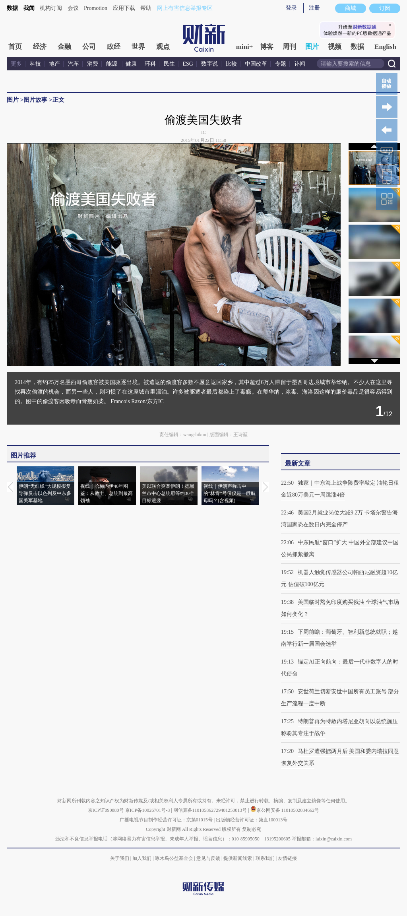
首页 (15, 46)
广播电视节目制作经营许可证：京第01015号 (166, 820)
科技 (35, 64)
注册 (314, 8)
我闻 (29, 8)
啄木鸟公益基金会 (174, 858)
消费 (92, 64)
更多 (16, 64)
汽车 (73, 64)
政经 (113, 46)
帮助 (145, 8)
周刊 (289, 46)
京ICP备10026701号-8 (148, 810)
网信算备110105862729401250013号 (210, 810)
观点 (163, 46)
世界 (138, 46)
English (385, 46)
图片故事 (35, 100)
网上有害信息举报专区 (185, 8)
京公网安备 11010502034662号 (285, 810)
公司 (89, 46)
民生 (169, 64)
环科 (150, 64)
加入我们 (141, 858)
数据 (12, 8)
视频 (334, 46)
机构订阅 (51, 8)
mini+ (244, 46)
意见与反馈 (208, 858)
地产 (54, 64)
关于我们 (119, 858)
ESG (188, 64)
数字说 (209, 64)
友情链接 (287, 858)
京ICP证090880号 (106, 810)
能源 (112, 64)
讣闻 (299, 64)
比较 (231, 64)
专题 (280, 64)
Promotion (95, 8)
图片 (312, 46)
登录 (291, 8)
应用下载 (124, 8)
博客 (266, 46)
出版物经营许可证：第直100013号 (251, 820)
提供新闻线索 (237, 858)
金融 (64, 46)
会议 (73, 8)
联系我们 (265, 858)
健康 (131, 64)
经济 (40, 46)
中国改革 (256, 64)
